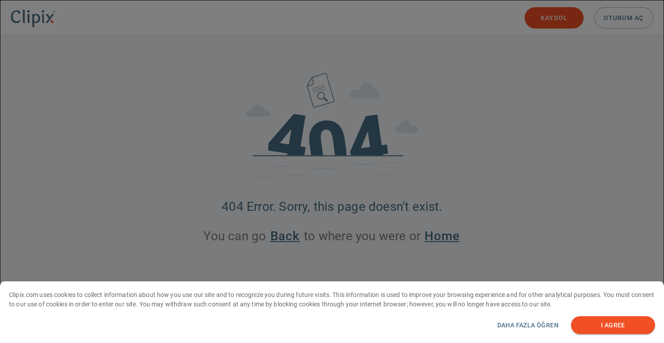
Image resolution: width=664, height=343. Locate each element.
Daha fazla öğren (528, 330)
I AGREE (613, 331)
